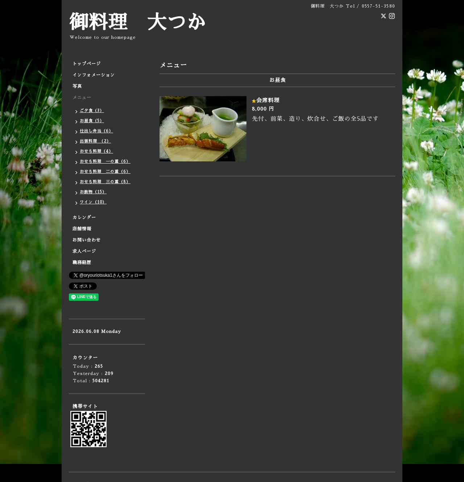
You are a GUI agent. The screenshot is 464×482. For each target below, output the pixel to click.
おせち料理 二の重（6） (105, 172)
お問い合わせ (86, 240)
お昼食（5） (92, 121)
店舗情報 (81, 229)
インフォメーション (93, 75)
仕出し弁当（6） (96, 131)
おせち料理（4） (96, 151)
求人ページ (84, 251)
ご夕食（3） (92, 111)
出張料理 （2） (95, 141)
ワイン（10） (93, 202)
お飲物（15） (93, 192)
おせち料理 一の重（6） (105, 162)
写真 (77, 86)
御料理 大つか (137, 22)
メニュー (81, 97)
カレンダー (84, 217)
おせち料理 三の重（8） (105, 182)
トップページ (86, 64)
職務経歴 (81, 262)
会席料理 (267, 100)
